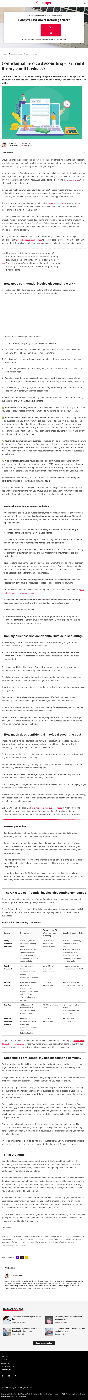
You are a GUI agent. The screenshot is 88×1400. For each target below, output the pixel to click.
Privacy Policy (6, 1357)
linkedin (26, 1251)
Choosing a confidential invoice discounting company (32, 261)
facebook (17, 1251)
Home (4, 48)
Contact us (5, 1354)
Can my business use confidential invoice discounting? (33, 251)
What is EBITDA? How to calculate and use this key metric (70, 1324)
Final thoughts (13, 264)
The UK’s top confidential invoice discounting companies (34, 257)
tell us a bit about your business (29, 234)
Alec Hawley (13, 140)
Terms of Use (6, 1364)
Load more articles (44, 1337)
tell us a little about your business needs (47, 802)
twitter (22, 1251)
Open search (85, 3)
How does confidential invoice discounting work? (30, 247)
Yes (32, 27)
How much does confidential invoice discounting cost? (32, 254)
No (55, 27)
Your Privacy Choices (8, 1361)
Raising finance (15, 48)
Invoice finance (30, 48)
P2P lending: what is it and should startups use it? (68, 1312)
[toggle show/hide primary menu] (3, 3)
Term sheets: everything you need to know (27, 1312)
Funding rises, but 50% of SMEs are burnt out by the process (26, 1324)
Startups (44, 3)
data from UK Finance (58, 197)
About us (4, 1351)
